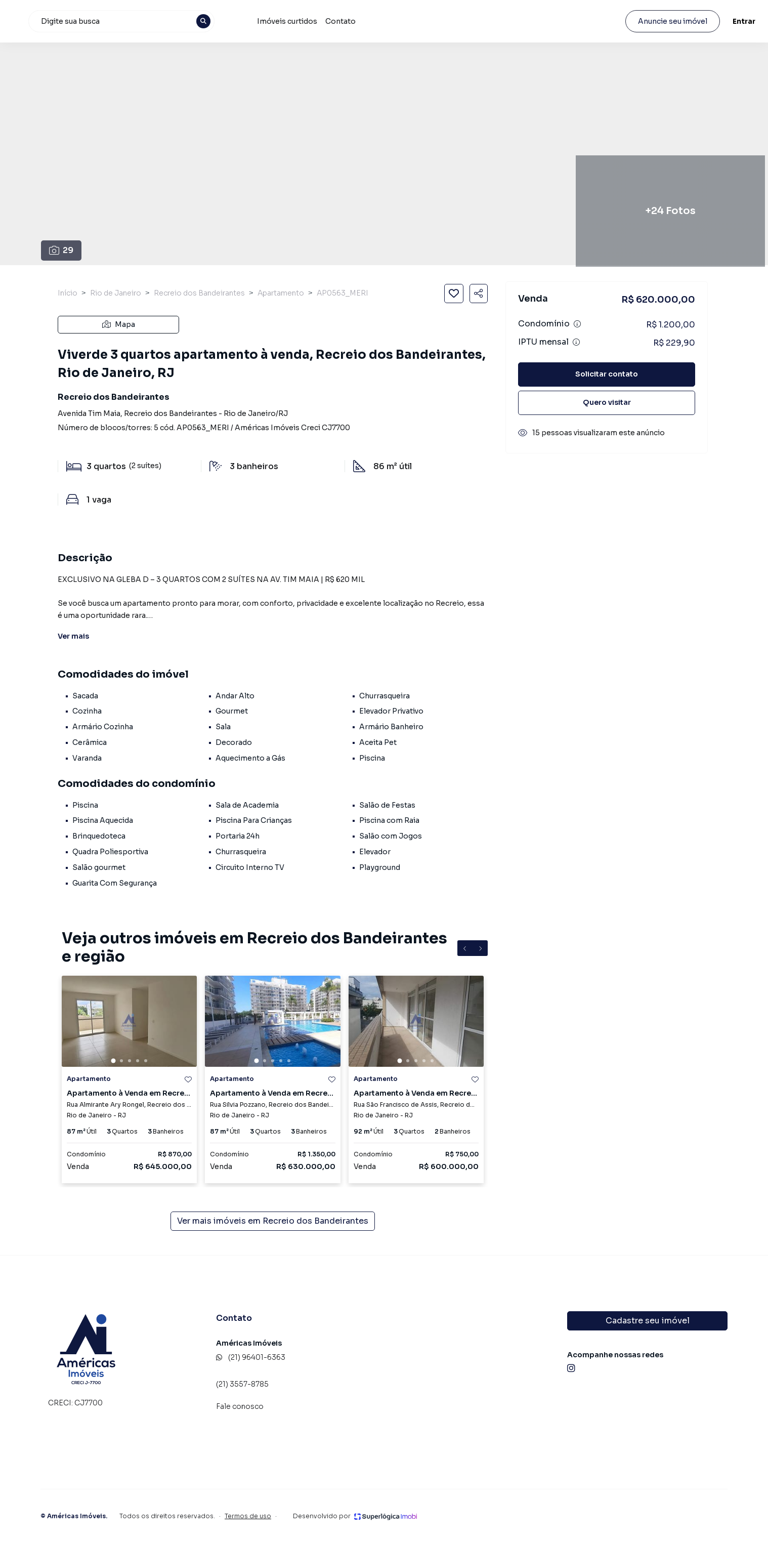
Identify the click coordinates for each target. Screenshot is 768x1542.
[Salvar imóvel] (453, 293)
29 (61, 250)
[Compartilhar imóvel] (479, 293)
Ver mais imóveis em (272, 1221)
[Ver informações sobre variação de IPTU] (576, 342)
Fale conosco (240, 1406)
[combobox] (242, 21)
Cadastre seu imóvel (648, 1320)
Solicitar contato (606, 374)
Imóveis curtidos (400, 21)
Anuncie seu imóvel (644, 21)
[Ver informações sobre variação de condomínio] (577, 323)
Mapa (118, 324)
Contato (453, 21)
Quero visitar (607, 402)
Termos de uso (248, 1516)
